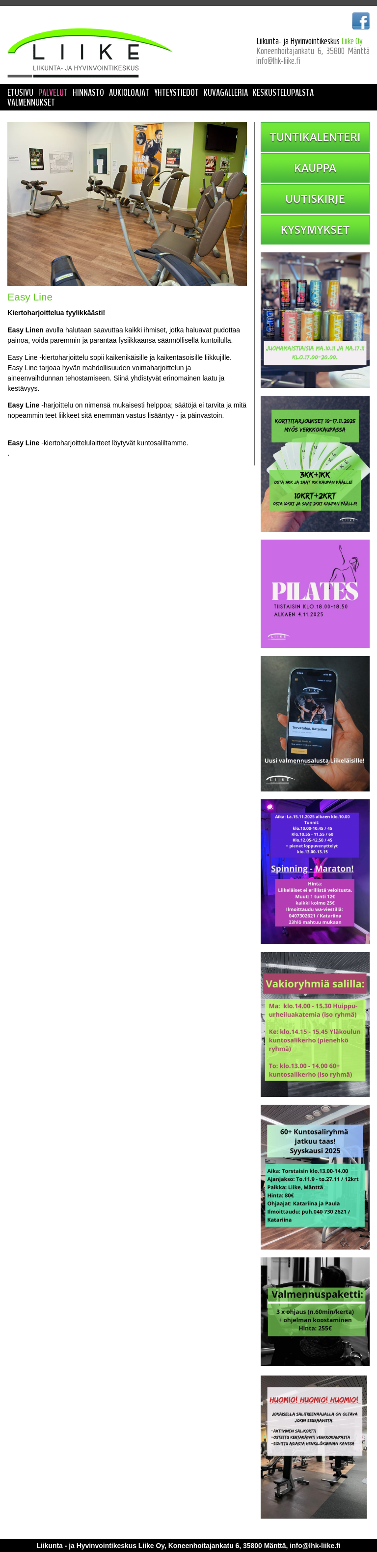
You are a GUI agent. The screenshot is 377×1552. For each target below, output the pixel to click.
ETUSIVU (20, 92)
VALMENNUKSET (31, 102)
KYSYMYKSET (315, 230)
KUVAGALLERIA (226, 92)
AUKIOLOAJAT (129, 92)
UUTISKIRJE (315, 199)
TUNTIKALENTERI (315, 137)
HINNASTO (88, 92)
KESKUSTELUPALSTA (283, 92)
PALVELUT (53, 92)
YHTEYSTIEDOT (176, 92)
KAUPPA (315, 168)
